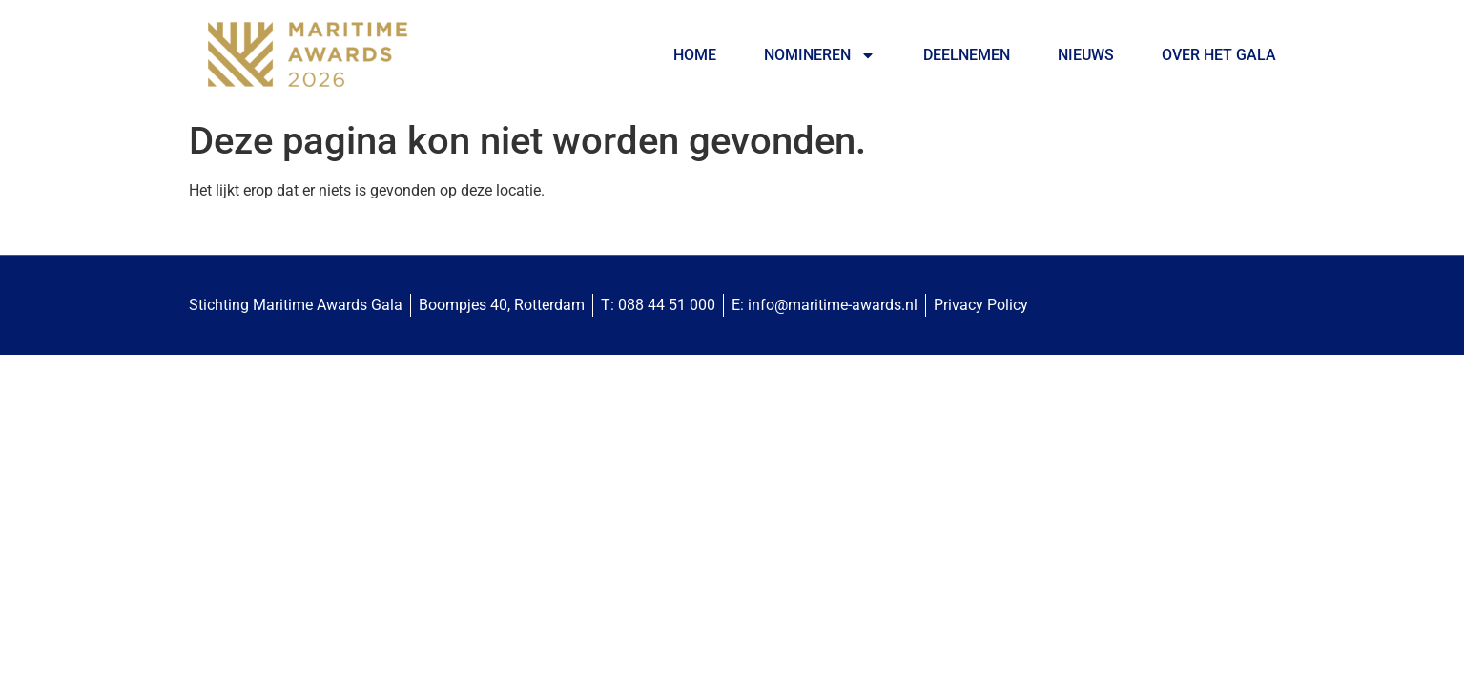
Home (694, 55)
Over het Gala (1219, 55)
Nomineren (820, 55)
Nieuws (1086, 55)
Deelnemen (966, 55)
